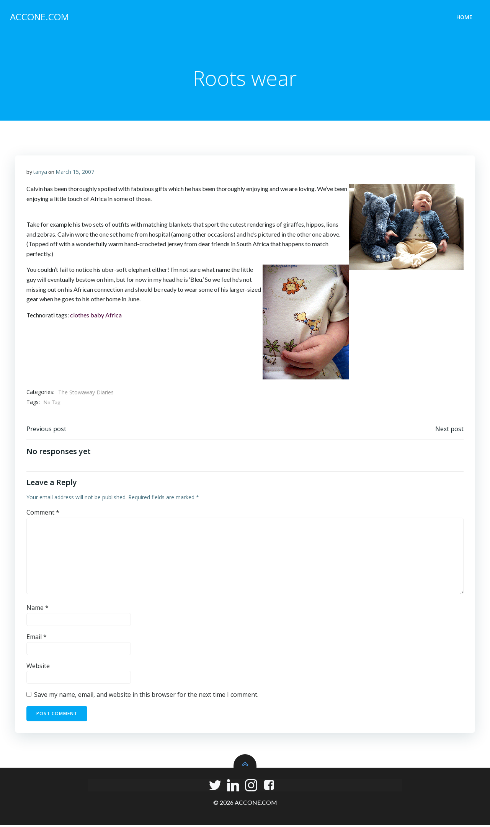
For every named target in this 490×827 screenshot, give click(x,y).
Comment (42, 514)
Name (37, 610)
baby (97, 316)
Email (36, 639)
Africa (113, 316)
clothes (79, 316)
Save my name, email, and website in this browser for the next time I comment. (146, 697)
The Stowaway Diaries (86, 393)
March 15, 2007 (75, 173)
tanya (40, 173)
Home (465, 17)
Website (38, 668)
